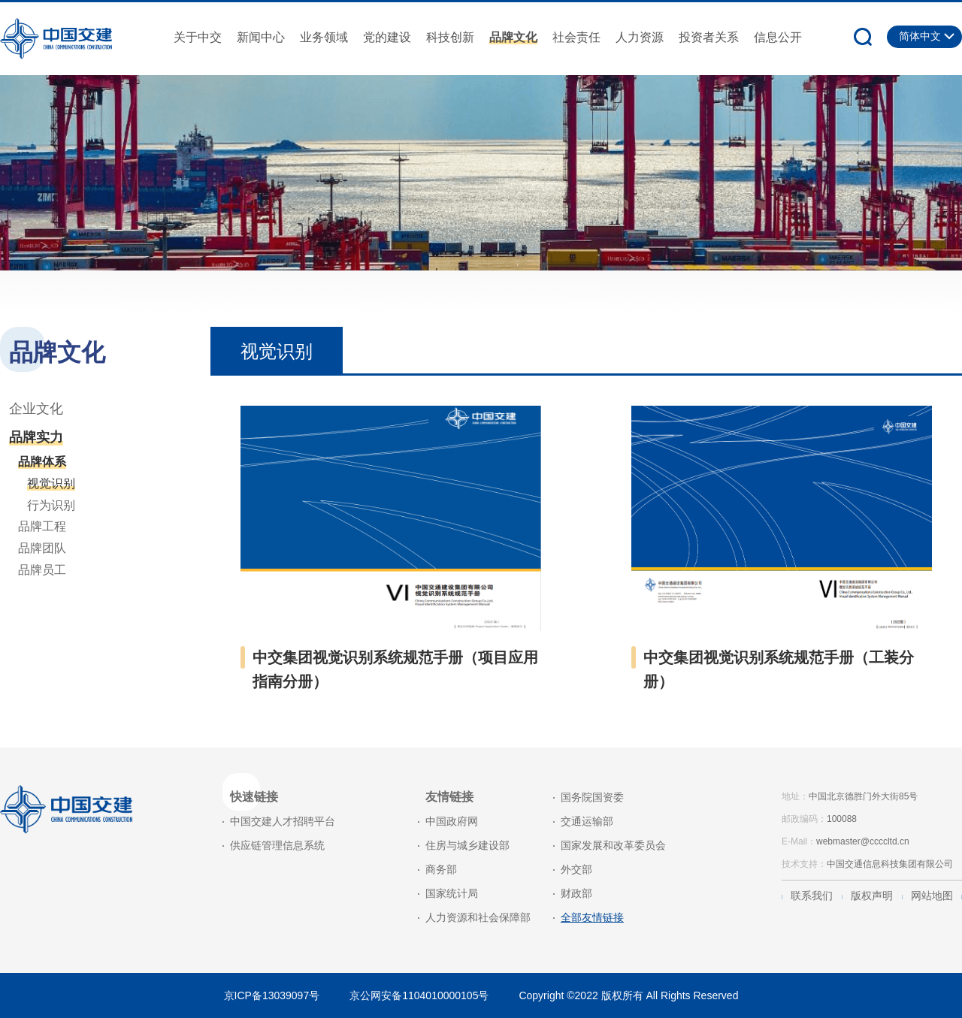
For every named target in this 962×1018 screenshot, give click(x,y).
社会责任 (576, 37)
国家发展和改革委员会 (613, 845)
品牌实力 (36, 437)
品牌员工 (42, 569)
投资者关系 (709, 37)
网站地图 (932, 896)
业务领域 (324, 37)
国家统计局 (451, 893)
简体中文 (920, 36)
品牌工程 (42, 526)
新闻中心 (261, 37)
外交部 (576, 869)
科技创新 (450, 37)
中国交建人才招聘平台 (282, 821)
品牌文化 (513, 37)
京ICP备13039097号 (272, 995)
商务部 (441, 869)
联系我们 (812, 896)
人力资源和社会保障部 (478, 917)
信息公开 (778, 37)
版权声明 (872, 896)
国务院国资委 (592, 797)
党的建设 (387, 37)
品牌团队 (42, 548)
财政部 (576, 893)
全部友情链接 (592, 917)
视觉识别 (51, 483)
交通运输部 (587, 821)
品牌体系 (42, 461)
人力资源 (640, 37)
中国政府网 (451, 821)
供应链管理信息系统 (277, 845)
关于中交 (198, 37)
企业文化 (36, 408)
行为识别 (51, 505)
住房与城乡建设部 (467, 845)
